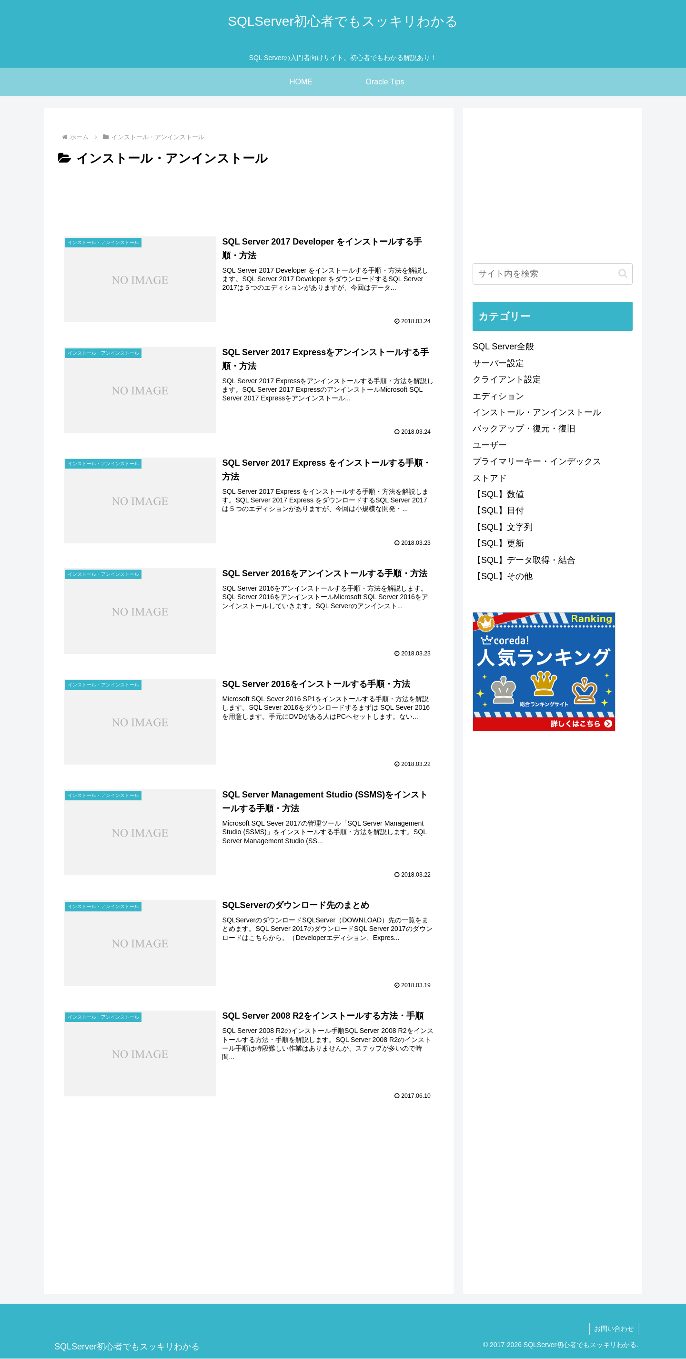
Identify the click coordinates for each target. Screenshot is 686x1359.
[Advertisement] (248, 195)
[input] (553, 274)
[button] (623, 273)
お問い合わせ (613, 1329)
